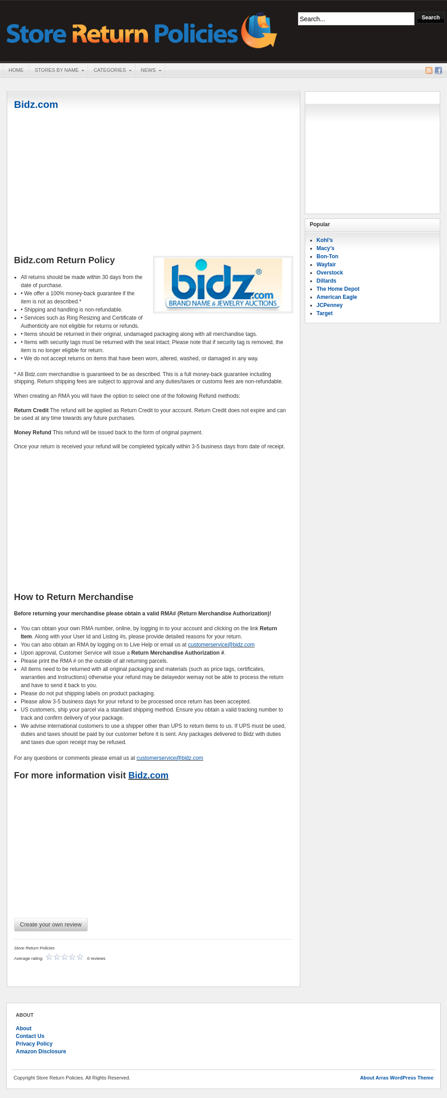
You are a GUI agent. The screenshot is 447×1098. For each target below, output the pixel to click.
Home (16, 70)
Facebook (438, 70)
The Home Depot (338, 289)
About (24, 1028)
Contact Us (30, 1036)
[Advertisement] (153, 184)
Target (325, 313)
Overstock (330, 273)
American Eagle (337, 297)
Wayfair (326, 264)
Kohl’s (325, 240)
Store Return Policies (142, 29)
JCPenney (330, 305)
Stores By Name (56, 70)
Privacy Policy (34, 1044)
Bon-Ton (327, 256)
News (148, 70)
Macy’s (326, 248)
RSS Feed (429, 70)
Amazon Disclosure (41, 1051)
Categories (109, 70)
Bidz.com (36, 104)
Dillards (326, 281)
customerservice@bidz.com (221, 645)
